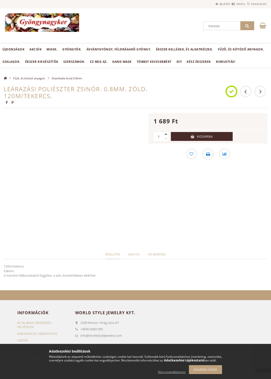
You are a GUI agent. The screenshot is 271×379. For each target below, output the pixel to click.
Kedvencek (256, 4)
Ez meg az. (98, 62)
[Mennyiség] (158, 136)
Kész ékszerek (199, 62)
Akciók (35, 49)
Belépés (210, 4)
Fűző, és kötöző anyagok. (241, 49)
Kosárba (205, 136)
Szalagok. (11, 62)
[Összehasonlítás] (225, 154)
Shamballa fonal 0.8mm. (67, 78)
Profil (232, 4)
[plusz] (165, 134)
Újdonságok (13, 49)
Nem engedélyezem (172, 372)
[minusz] (165, 138)
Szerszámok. (74, 62)
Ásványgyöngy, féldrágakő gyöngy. (119, 49)
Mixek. (51, 49)
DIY (179, 62)
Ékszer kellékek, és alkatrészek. (184, 49)
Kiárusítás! (225, 62)
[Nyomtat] (208, 154)
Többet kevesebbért (154, 62)
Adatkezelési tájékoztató (37, 333)
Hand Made (122, 62)
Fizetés (22, 340)
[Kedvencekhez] (191, 154)
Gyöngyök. (72, 49)
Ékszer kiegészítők (41, 62)
